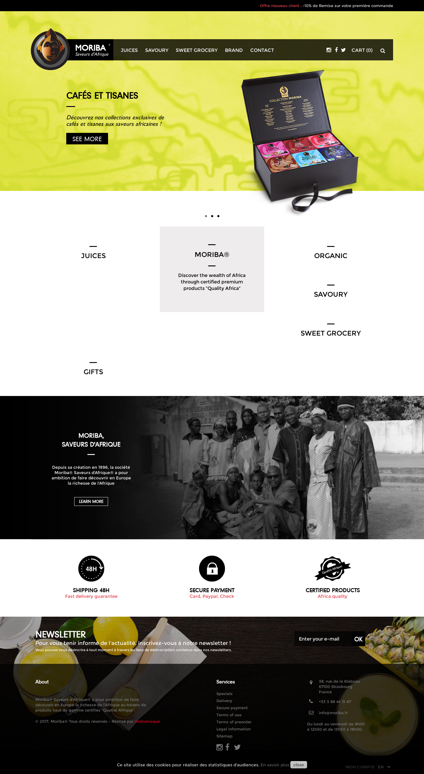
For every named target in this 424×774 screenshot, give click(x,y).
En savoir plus (275, 765)
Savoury (156, 50)
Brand (234, 50)
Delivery (224, 700)
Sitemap (224, 736)
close (299, 765)
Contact (262, 50)
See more (87, 139)
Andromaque (147, 721)
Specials (224, 693)
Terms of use (228, 714)
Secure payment (232, 707)
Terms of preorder (233, 721)
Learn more (91, 501)
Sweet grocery (197, 50)
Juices (129, 50)
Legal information (233, 729)
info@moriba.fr (333, 712)
